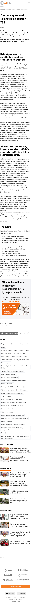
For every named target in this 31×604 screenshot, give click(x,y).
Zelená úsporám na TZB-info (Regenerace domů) (15, 360)
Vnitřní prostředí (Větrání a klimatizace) (12, 387)
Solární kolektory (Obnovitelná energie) (12, 415)
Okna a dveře (5, 356)
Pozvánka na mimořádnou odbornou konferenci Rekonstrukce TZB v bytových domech (19, 459)
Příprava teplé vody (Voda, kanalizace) (12, 406)
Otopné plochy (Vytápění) (8, 374)
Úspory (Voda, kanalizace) (8, 409)
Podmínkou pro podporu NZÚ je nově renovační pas (19, 492)
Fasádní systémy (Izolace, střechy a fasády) (14, 353)
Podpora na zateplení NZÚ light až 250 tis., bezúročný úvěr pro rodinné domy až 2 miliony (20, 474)
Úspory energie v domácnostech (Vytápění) (13, 380)
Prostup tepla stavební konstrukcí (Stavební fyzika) (14, 367)
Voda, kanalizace (6, 396)
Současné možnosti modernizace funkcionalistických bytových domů (20, 500)
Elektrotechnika (5, 418)
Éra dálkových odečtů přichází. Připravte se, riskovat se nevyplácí (20, 525)
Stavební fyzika (5, 363)
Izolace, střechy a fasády (21, 344)
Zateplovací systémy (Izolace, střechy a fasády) (15, 350)
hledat (28, 333)
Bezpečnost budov (6, 433)
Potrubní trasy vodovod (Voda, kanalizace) (13, 402)
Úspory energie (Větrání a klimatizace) (12, 393)
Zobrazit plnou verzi (15, 586)
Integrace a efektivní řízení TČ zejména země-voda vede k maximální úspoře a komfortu (19, 516)
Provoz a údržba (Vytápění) (16, 371)
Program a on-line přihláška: (10, 301)
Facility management (7, 421)
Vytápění (3, 371)
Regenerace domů (7, 9)
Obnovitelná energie (7, 412)
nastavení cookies (15, 601)
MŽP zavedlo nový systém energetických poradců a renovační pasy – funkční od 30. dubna (18, 483)
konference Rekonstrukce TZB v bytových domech (13, 289)
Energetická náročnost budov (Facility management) (12, 429)
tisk (20, 333)
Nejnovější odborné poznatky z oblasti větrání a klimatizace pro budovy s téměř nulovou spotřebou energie (20, 450)
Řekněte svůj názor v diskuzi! (12, 333)
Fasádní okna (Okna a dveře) (19, 356)
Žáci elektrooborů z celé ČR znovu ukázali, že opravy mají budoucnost (20, 542)
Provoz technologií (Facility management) (13, 424)
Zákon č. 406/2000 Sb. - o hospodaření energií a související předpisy (15, 437)
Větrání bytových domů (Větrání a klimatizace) (14, 390)
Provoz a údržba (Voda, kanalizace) (11, 399)
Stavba (1, 9)
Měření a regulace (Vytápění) (9, 377)
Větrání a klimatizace (7, 384)
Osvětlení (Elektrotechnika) (20, 418)
